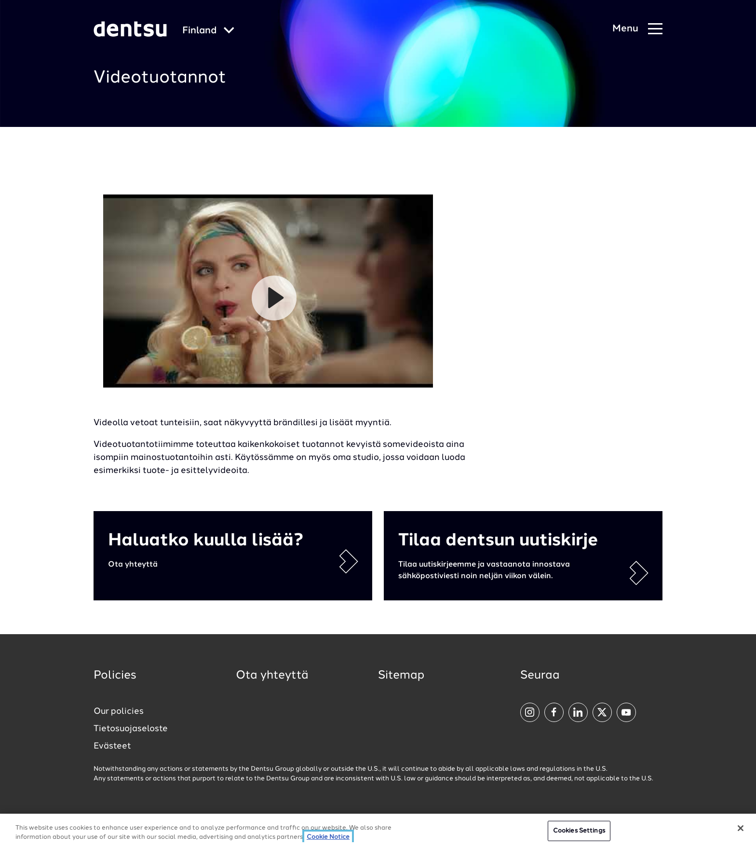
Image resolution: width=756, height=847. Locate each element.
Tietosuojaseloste (131, 728)
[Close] (740, 828)
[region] (378, 830)
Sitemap (401, 675)
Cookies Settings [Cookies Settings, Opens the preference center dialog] (579, 831)
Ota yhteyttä (272, 675)
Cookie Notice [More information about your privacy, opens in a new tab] (328, 837)
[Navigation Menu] (637, 29)
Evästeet (112, 746)
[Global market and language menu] (208, 31)
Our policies (119, 711)
